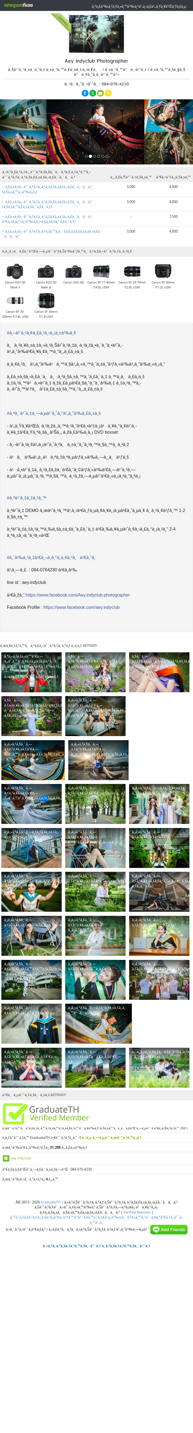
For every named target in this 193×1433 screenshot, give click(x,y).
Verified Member (137, 1212)
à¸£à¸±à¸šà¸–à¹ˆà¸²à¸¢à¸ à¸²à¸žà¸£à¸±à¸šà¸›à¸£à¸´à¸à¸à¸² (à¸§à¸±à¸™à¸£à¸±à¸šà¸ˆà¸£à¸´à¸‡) (47, 204)
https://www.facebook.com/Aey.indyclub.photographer (78, 595)
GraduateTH (51, 1202)
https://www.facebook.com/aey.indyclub (81, 607)
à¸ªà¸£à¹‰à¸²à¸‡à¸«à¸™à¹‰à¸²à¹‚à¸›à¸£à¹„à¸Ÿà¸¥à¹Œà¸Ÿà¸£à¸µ (139, 6)
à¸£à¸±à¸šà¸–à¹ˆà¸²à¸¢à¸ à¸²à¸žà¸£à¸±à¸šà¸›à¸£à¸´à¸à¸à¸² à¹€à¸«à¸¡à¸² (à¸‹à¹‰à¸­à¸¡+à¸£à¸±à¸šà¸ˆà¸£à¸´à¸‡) (47, 219)
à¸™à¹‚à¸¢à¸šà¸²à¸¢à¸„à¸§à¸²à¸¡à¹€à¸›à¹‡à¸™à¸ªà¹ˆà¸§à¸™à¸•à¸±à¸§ (58, 1217)
